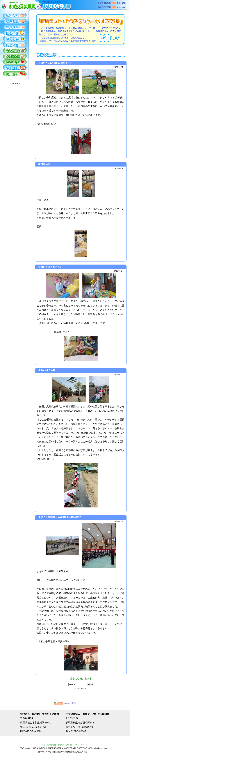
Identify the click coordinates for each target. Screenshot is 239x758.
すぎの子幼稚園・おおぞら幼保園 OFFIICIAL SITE (65, 745)
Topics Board (80, 688)
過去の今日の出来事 (81, 678)
